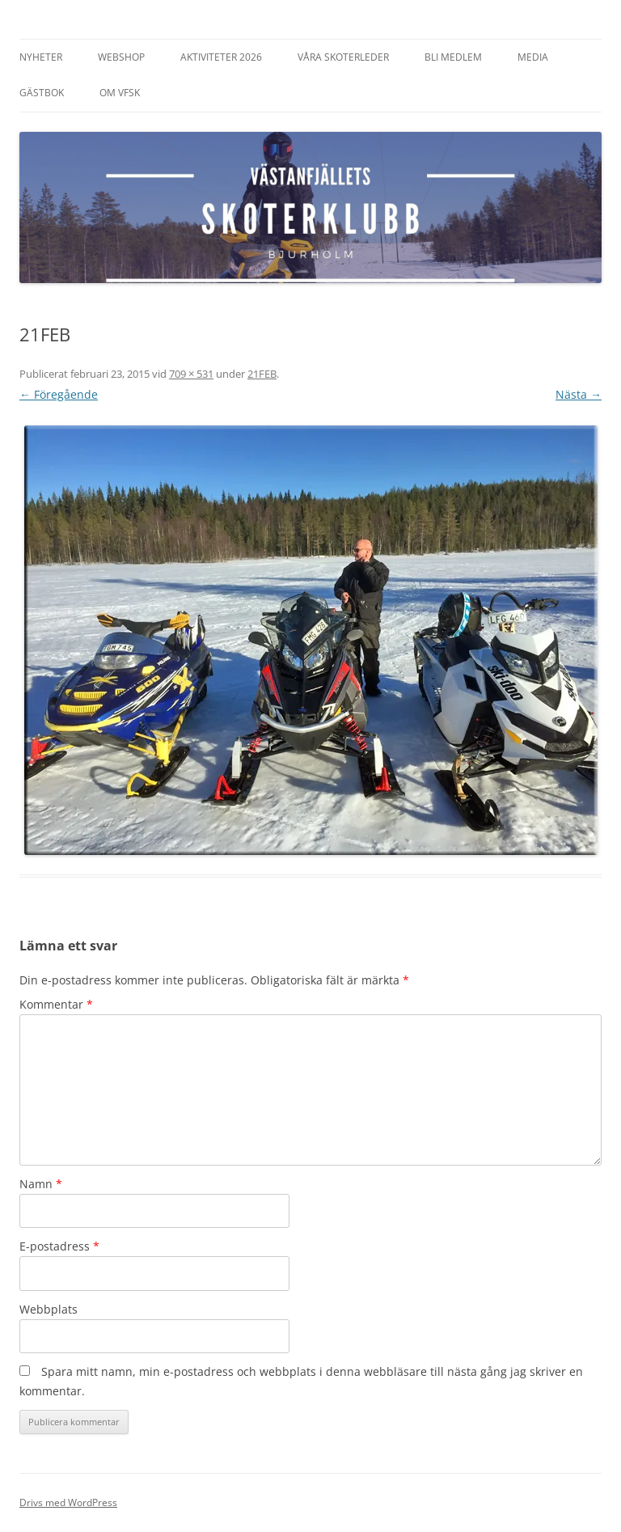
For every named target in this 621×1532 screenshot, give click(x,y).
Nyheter (40, 57)
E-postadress (59, 1246)
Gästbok (41, 92)
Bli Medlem (453, 57)
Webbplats (48, 1309)
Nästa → (579, 394)
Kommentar (56, 1004)
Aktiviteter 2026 (221, 57)
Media (533, 57)
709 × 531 (191, 373)
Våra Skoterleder (343, 57)
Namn (40, 1183)
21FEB (262, 373)
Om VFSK (119, 92)
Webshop (121, 57)
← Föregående (58, 394)
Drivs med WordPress (68, 1502)
